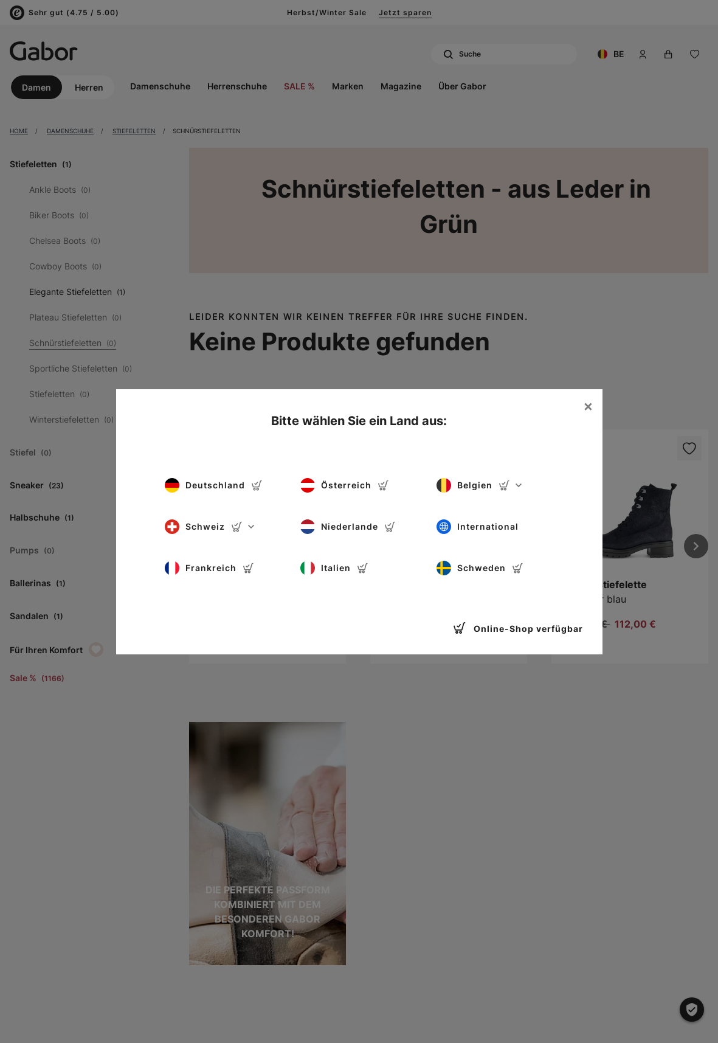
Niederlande (348, 526)
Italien (334, 568)
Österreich (344, 485)
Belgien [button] (479, 485)
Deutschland (214, 485)
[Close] (587, 406)
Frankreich (209, 568)
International (478, 526)
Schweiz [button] (209, 526)
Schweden (480, 568)
